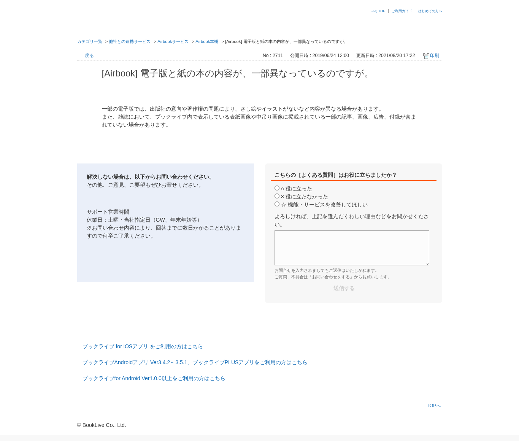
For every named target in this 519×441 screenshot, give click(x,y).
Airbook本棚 (206, 41)
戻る (89, 55)
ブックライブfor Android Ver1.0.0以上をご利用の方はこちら (154, 378)
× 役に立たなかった (304, 197)
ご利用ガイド (402, 11)
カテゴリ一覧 (89, 41)
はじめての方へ (430, 11)
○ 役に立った (296, 189)
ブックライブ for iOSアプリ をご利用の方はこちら (143, 346)
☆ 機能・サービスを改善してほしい (324, 204)
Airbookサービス (173, 41)
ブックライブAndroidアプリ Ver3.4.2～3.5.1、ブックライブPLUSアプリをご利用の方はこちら (195, 362)
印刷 (434, 55)
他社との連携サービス (130, 41)
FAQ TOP (377, 11)
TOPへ (434, 405)
